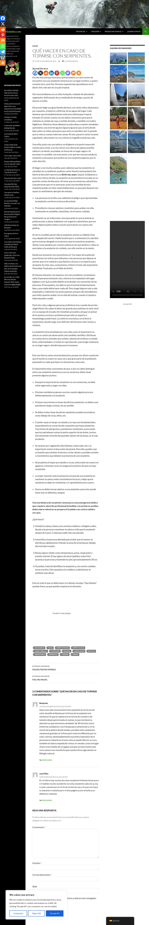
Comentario (38, 827)
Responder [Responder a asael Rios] (47, 800)
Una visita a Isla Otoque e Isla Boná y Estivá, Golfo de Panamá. (12, 244)
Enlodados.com (12, 31)
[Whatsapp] (62, 73)
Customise (18, 913)
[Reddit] (46, 73)
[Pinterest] (56, 73)
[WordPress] (3, 57)
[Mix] (73, 73)
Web (34, 886)
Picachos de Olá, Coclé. (12, 178)
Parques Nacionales (113, 31)
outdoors (55, 651)
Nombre (37, 863)
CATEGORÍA (95, 31)
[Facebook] (35, 73)
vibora (75, 654)
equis (50, 648)
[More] (78, 73)
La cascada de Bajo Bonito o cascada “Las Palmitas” (12, 203)
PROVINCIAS (80, 31)
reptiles (91, 651)
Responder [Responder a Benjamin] (47, 760)
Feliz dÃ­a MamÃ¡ (65, 678)
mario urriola (41, 651)
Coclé (35, 46)
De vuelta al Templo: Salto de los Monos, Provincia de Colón (11, 92)
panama (67, 651)
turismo (64, 654)
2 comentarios (71, 61)
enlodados (39, 648)
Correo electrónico (42, 874)
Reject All (36, 913)
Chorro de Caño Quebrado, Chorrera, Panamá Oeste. (12, 255)
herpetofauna (63, 648)
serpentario (40, 654)
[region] (36, 904)
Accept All (54, 913)
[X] (40, 73)
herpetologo (78, 648)
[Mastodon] (67, 73)
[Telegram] (3, 52)
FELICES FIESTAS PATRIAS (65, 668)
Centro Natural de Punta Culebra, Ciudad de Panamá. (12, 147)
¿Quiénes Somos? (133, 31)
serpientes (53, 654)
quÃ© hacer (79, 651)
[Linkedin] (51, 73)
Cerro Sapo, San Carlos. (12, 156)
